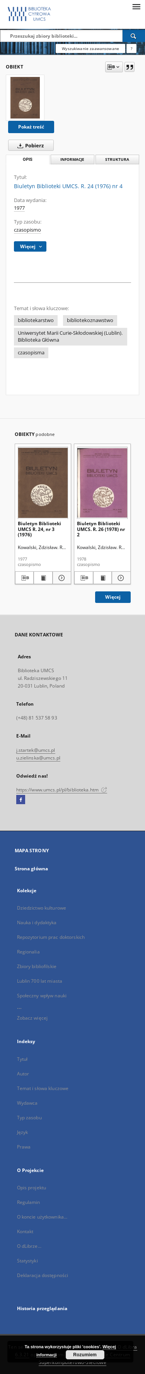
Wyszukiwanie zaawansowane (90, 48)
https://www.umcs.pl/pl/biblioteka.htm (61, 789)
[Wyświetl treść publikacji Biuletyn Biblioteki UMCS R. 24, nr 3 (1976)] (43, 578)
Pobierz (29, 145)
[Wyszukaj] (134, 36)
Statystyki (27, 1260)
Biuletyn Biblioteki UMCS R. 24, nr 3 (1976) (39, 529)
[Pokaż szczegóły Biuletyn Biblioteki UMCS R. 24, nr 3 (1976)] (61, 578)
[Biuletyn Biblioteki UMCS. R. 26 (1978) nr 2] (102, 482)
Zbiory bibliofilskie (36, 966)
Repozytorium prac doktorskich (51, 937)
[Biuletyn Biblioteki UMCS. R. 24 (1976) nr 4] (25, 98)
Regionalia (28, 951)
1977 (19, 208)
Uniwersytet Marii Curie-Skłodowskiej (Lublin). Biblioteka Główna (70, 336)
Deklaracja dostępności (42, 1275)
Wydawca (27, 1103)
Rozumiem (85, 1354)
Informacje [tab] (72, 159)
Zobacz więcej (32, 1018)
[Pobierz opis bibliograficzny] (24, 578)
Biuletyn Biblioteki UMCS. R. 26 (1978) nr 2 (101, 529)
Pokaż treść (31, 127)
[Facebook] (20, 799)
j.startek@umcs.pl (35, 750)
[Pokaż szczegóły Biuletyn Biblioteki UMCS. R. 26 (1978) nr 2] (120, 578)
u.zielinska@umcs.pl (38, 758)
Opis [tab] (27, 159)
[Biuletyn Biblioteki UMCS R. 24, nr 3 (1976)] (43, 482)
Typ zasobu (29, 1117)
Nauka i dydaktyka (37, 922)
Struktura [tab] (117, 159)
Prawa (24, 1147)
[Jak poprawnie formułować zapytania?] (131, 48)
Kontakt (25, 1231)
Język (22, 1132)
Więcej (113, 597)
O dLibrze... (29, 1246)
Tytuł (22, 1059)
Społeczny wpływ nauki (42, 995)
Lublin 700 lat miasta (40, 981)
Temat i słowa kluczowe (43, 1088)
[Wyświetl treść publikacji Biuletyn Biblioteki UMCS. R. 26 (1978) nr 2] (103, 578)
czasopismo (27, 230)
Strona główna (31, 868)
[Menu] (136, 6)
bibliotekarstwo (36, 320)
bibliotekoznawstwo (90, 320)
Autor (23, 1073)
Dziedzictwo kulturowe (42, 908)
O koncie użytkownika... (42, 1217)
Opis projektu (31, 1187)
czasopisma (31, 352)
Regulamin (28, 1202)
